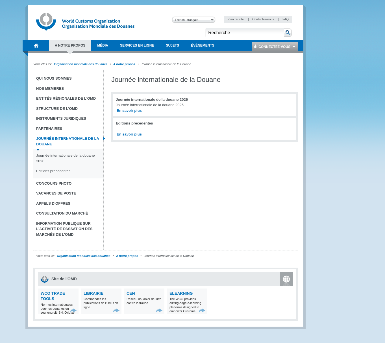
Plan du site (236, 19)
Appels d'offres (53, 203)
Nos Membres (50, 88)
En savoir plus (129, 110)
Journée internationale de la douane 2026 (65, 158)
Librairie (93, 293)
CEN (131, 293)
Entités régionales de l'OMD (66, 98)
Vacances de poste (56, 193)
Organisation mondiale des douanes (80, 64)
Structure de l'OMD (57, 108)
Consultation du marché (62, 213)
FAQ (285, 19)
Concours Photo (53, 183)
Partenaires (49, 128)
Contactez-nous (263, 19)
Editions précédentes (53, 171)
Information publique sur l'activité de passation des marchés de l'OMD (64, 229)
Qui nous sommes (54, 78)
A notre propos (124, 64)
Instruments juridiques (61, 118)
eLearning (181, 293)
